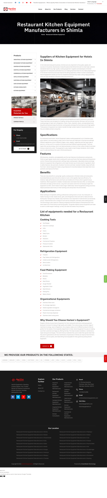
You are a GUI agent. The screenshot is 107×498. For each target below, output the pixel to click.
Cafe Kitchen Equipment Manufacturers (68, 401)
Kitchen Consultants (25, 87)
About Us (48, 9)
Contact (80, 9)
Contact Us (41, 392)
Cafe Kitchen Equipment (25, 84)
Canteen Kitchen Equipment (25, 67)
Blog (66, 9)
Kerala (57, 360)
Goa (41, 360)
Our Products (58, 9)
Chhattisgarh (31, 360)
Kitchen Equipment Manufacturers (68, 408)
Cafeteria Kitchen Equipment (25, 81)
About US (40, 389)
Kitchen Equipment (25, 91)
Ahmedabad (5, 360)
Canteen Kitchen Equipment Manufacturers (57, 403)
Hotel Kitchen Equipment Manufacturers (68, 385)
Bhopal (18, 360)
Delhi (37, 360)
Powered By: (85, 465)
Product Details (24, 118)
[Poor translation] (3, 477)
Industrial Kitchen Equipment (25, 60)
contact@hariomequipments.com (88, 399)
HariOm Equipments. (27, 465)
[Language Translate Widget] (95, 2)
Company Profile (24, 122)
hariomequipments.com (85, 404)
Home (40, 9)
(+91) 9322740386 (21, 138)
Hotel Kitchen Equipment (25, 77)
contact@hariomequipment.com (25, 144)
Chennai (24, 360)
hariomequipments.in (85, 407)
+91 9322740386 (83, 393)
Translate (98, 3)
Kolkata (63, 360)
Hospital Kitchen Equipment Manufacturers (57, 410)
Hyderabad (46, 360)
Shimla (79, 360)
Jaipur (52, 360)
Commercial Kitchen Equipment (25, 74)
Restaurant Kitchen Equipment (25, 63)
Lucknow (69, 360)
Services (73, 9)
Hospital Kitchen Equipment (25, 70)
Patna (74, 360)
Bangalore (12, 360)
